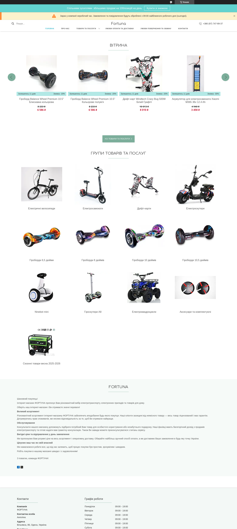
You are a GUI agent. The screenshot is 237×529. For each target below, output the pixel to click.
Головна (49, 28)
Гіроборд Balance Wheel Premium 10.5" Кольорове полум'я (93, 100)
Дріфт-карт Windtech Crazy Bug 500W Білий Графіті (144, 100)
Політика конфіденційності (135, 526)
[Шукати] (12, 23)
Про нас (65, 28)
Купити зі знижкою (157, 8)
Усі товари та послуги (117, 139)
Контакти (183, 28)
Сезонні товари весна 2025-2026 (33, 316)
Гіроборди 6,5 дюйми (170, 208)
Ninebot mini (101, 260)
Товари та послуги (86, 28)
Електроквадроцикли (170, 260)
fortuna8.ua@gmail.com (28, 494)
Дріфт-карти (101, 208)
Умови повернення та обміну (156, 28)
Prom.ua (132, 523)
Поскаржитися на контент (112, 526)
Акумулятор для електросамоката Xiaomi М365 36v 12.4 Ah (195, 100)
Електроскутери (135, 208)
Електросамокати (67, 208)
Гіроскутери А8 (135, 260)
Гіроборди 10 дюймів (33, 260)
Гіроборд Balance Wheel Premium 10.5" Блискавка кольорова (41, 100)
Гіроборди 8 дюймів (204, 208)
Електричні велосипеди (33, 208)
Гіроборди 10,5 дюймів (67, 260)
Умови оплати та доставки (119, 28)
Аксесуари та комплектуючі (203, 262)
